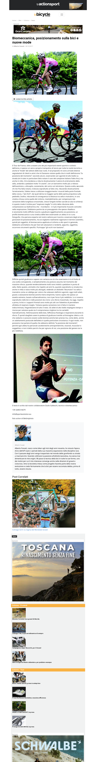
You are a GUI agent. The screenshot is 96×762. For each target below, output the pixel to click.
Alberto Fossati (19, 46)
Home (14, 20)
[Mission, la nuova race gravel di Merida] (48, 613)
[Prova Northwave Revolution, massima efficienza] (48, 692)
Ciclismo (26, 20)
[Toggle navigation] (62, 14)
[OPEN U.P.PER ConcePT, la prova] (48, 706)
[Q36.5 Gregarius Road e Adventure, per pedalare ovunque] (48, 656)
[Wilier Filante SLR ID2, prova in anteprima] (48, 677)
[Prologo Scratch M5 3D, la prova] (48, 721)
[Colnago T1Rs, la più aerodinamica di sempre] (48, 627)
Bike (20, 20)
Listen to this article (23, 99)
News (33, 20)
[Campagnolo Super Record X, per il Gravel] (48, 642)
